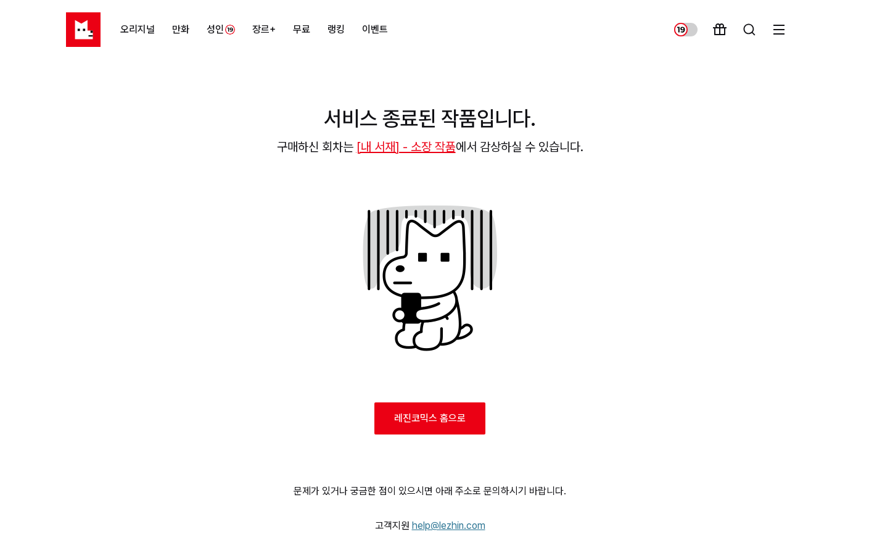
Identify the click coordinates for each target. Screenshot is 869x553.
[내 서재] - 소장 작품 (406, 146)
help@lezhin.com (448, 525)
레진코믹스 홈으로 (430, 418)
